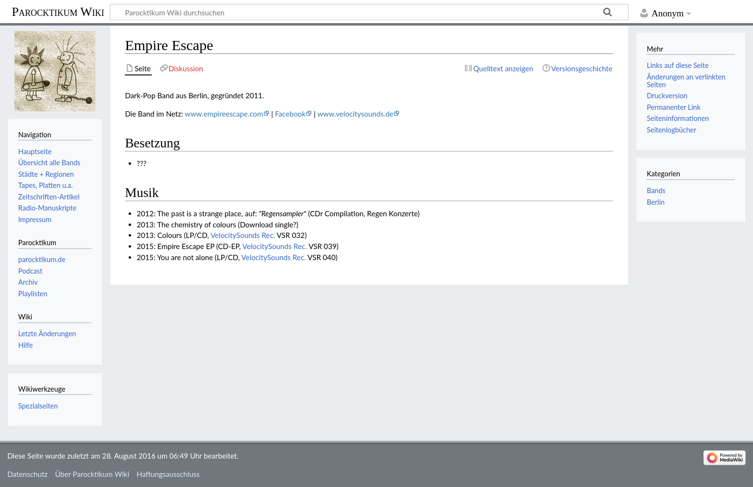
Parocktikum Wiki (58, 11)
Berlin (655, 202)
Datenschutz (27, 474)
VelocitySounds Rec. (243, 235)
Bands (656, 190)
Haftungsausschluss (168, 474)
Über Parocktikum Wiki (92, 474)
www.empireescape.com (224, 113)
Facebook (290, 113)
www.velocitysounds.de (355, 113)
